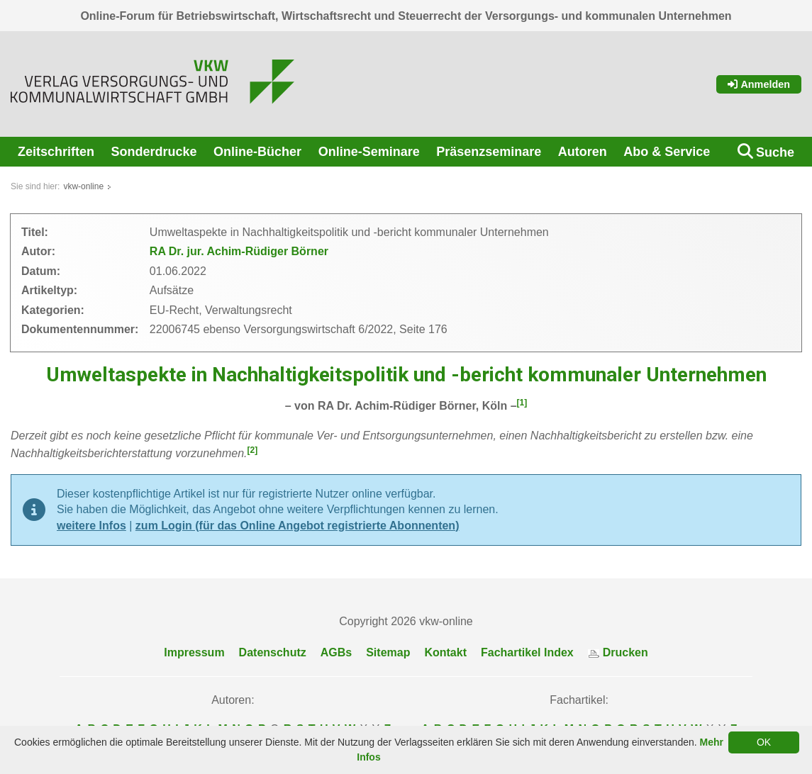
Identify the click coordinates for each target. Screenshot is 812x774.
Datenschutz (272, 652)
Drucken (618, 652)
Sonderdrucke (154, 152)
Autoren (582, 152)
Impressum (194, 652)
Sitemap (388, 652)
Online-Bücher (257, 152)
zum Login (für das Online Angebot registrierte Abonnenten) (297, 526)
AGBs (336, 652)
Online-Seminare (369, 152)
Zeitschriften (56, 152)
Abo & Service (666, 152)
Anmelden (759, 84)
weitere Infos (91, 526)
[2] (253, 450)
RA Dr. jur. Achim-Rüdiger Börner (239, 251)
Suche (775, 152)
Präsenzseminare (488, 152)
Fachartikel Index (527, 652)
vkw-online (83, 186)
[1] (522, 403)
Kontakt (445, 652)
